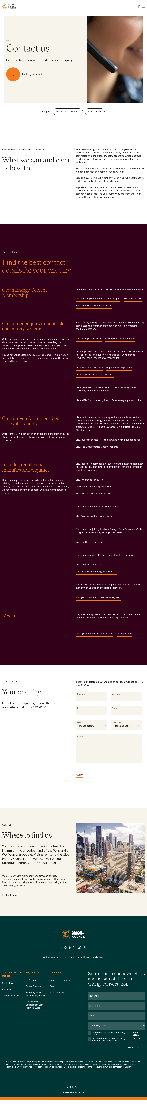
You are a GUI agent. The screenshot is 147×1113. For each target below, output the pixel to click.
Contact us (7, 983)
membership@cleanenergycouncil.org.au (98, 299)
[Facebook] (61, 947)
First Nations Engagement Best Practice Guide (34, 1004)
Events (53, 986)
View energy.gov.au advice (126, 401)
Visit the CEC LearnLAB (88, 565)
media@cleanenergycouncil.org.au (94, 634)
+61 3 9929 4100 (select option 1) (94, 494)
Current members (10, 995)
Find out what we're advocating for (121, 440)
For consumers (57, 992)
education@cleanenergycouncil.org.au (96, 572)
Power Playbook (34, 986)
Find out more (9, 896)
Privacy (77, 1087)
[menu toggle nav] (143, 6)
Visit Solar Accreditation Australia (94, 517)
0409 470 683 (124, 634)
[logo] (9, 6)
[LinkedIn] (70, 947)
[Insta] (65, 947)
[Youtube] (79, 947)
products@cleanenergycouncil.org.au (96, 487)
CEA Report (31, 980)
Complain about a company (120, 339)
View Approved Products (89, 368)
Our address (94, 111)
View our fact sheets (87, 440)
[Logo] (73, 934)
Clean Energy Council (72, 1093)
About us (6, 989)
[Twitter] (74, 947)
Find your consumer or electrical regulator (98, 598)
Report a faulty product (119, 368)
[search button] (133, 6)
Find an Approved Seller (89, 339)
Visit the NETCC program (89, 543)
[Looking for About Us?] (28, 74)
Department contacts (68, 111)
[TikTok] (84, 947)
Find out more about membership (94, 306)
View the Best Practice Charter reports (97, 447)
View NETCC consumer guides (92, 401)
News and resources (60, 980)
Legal (69, 1087)
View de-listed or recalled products (95, 375)
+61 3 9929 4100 (133, 299)
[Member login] (138, 6)
